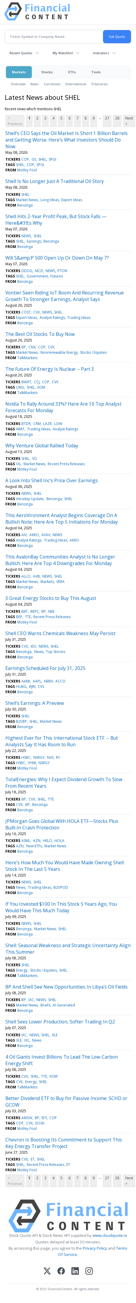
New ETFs (34, 845)
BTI (44, 1117)
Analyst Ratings (52, 317)
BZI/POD (61, 887)
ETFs (72, 72)
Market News (27, 199)
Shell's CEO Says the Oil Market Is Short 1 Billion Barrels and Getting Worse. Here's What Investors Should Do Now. (66, 140)
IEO (33, 646)
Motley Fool (27, 170)
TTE (28, 616)
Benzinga (25, 205)
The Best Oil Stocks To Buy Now (40, 334)
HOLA (59, 840)
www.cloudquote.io (110, 1235)
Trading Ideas (78, 317)
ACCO (60, 681)
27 (107, 118)
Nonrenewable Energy (59, 352)
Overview (18, 84)
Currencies (52, 84)
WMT (20, 429)
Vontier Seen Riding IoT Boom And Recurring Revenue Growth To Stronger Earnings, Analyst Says (64, 296)
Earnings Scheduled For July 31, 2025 (45, 668)
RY (58, 757)
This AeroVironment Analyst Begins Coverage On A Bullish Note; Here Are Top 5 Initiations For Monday (61, 518)
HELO (47, 840)
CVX (36, 312)
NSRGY (39, 757)
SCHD (40, 1123)
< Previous (15, 121)
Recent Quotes (21, 53)
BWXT (26, 381)
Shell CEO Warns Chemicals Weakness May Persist (60, 633)
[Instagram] (89, 1271)
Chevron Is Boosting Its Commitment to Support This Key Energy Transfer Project (63, 1143)
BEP (24, 611)
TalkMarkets (27, 357)
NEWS (26, 235)
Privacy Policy (95, 1248)
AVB (36, 576)
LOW (58, 423)
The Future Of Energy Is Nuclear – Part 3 (49, 369)
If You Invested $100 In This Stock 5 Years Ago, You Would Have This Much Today (61, 907)
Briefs (45, 1005)
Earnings (34, 241)
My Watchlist (63, 53)
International (75, 84)
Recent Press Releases (66, 463)
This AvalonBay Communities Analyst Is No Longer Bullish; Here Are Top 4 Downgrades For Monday (60, 560)
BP (23, 347)
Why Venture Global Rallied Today (41, 445)
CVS (41, 686)
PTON (62, 270)
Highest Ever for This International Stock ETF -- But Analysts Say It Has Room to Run (61, 741)
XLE (54, 1034)
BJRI (32, 686)
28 (117, 118)
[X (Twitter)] (47, 1271)
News (34, 84)
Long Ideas (49, 199)
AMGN (26, 1117)
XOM (41, 387)
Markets (19, 72)
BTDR (26, 423)
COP (25, 159)
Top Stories (55, 651)
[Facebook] (61, 1271)
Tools (96, 72)
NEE (51, 611)
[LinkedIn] (75, 1271)
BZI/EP (21, 721)
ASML (25, 840)
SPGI (52, 159)
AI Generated (64, 1005)
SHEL (42, 159)
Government (37, 276)
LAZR (47, 423)
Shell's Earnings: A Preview (34, 703)
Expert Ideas (71, 199)
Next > (129, 121)
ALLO (25, 576)
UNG (20, 387)
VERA (60, 581)
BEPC (34, 611)
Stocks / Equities (93, 352)
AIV (24, 534)
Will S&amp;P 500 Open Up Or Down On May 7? (57, 258)
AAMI (25, 681)
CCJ (37, 381)
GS (34, 159)
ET (33, 1159)
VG (34, 458)
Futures (56, 276)
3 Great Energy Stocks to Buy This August (50, 598)
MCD (39, 270)
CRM (37, 423)
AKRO (34, 534)
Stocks (47, 72)
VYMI (32, 762)
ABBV (48, 681)
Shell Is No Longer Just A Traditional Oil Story (54, 181)
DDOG (26, 270)
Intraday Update (30, 498)
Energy (21, 970)
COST (26, 312)
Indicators (101, 53)
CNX (32, 347)
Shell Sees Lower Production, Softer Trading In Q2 (60, 1021)
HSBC (26, 757)
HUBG (21, 686)
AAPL (37, 681)
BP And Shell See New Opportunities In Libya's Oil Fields (66, 987)
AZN (36, 840)
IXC (31, 999)
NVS (50, 757)
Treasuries (99, 84)
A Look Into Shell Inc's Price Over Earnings (51, 480)
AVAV (45, 534)
